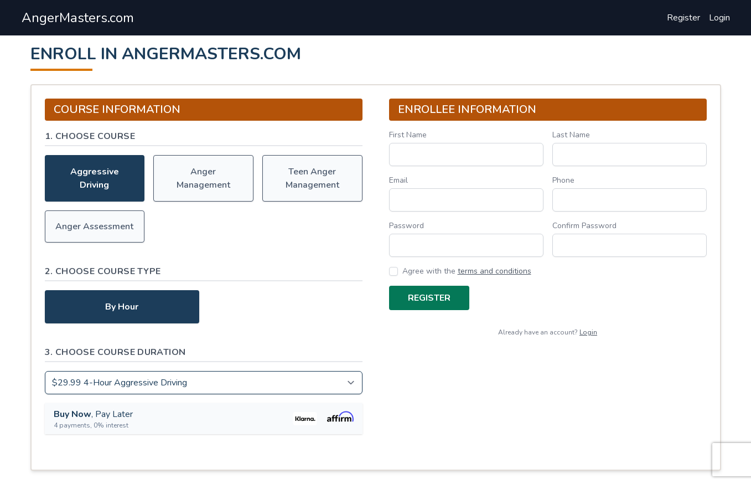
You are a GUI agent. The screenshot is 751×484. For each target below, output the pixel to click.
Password (406, 225)
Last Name (571, 135)
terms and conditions (494, 271)
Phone (563, 180)
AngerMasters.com (78, 18)
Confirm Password (584, 225)
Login (719, 18)
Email (398, 180)
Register (683, 18)
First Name (408, 135)
